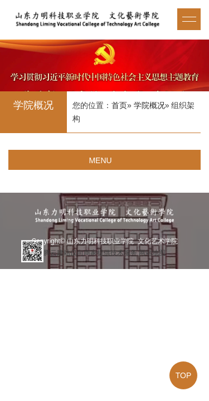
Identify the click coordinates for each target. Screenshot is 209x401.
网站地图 (152, 253)
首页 (119, 105)
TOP (184, 375)
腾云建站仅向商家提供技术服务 (90, 253)
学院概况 (149, 105)
